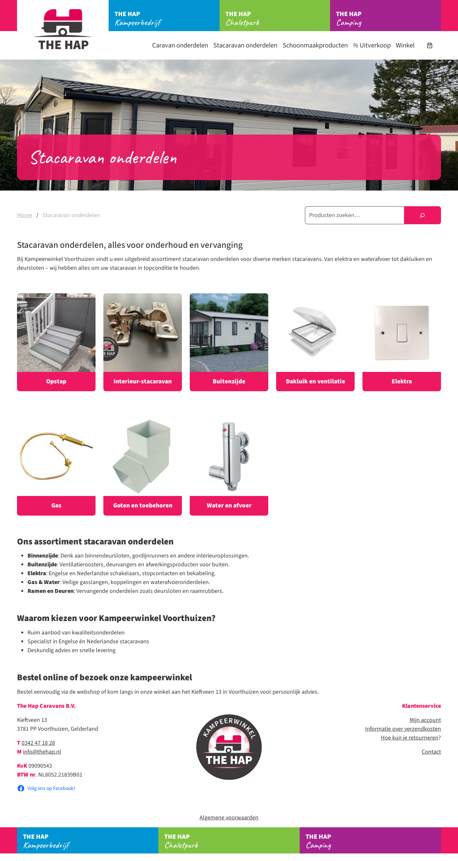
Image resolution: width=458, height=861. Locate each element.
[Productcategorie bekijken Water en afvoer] (229, 466)
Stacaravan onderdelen (245, 45)
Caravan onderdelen (180, 45)
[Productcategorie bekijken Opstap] (56, 342)
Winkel (405, 45)
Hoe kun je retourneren (409, 738)
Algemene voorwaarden (229, 818)
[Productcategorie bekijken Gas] (56, 466)
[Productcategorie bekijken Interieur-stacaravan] (142, 342)
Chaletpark (277, 18)
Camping (388, 18)
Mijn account (425, 720)
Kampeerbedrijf (167, 18)
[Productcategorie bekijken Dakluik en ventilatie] (315, 342)
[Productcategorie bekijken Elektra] (401, 342)
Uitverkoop (372, 45)
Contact (431, 752)
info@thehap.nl (42, 752)
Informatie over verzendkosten (403, 729)
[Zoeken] (422, 215)
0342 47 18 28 (38, 743)
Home (24, 215)
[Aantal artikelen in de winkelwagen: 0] (429, 45)
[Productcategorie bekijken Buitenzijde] (229, 342)
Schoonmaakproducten (315, 45)
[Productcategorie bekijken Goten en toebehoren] (142, 466)
